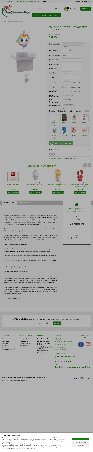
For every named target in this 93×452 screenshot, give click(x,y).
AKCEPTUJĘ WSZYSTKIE (80, 439)
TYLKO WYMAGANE (80, 442)
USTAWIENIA (80, 445)
